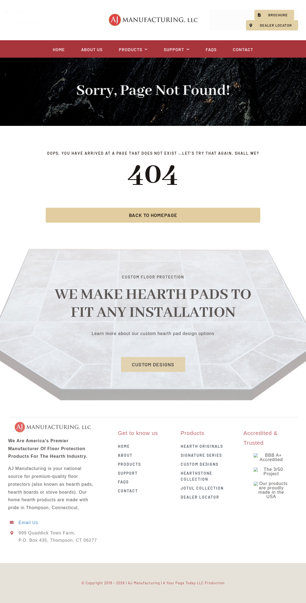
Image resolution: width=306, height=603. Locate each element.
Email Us (27, 12)
